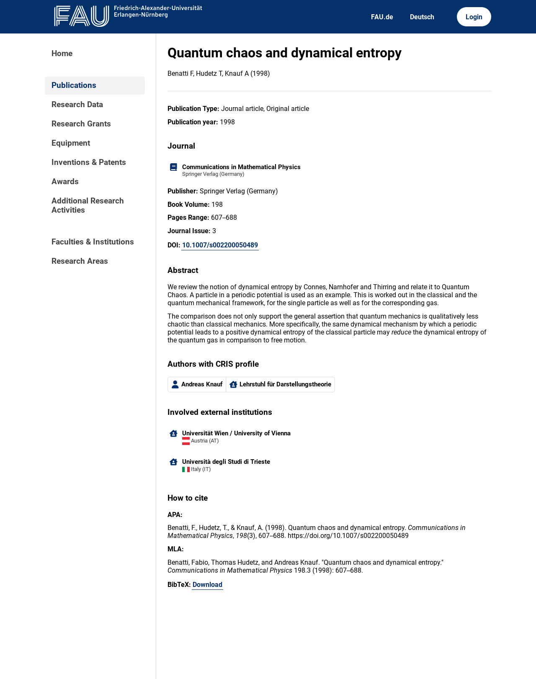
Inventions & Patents (89, 162)
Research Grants (81, 124)
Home (62, 53)
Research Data (77, 104)
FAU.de (382, 17)
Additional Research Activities (88, 205)
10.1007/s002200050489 (220, 245)
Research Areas (80, 261)
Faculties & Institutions (93, 242)
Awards (65, 181)
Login (474, 17)
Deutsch (422, 17)
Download (207, 585)
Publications (74, 85)
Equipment (71, 143)
